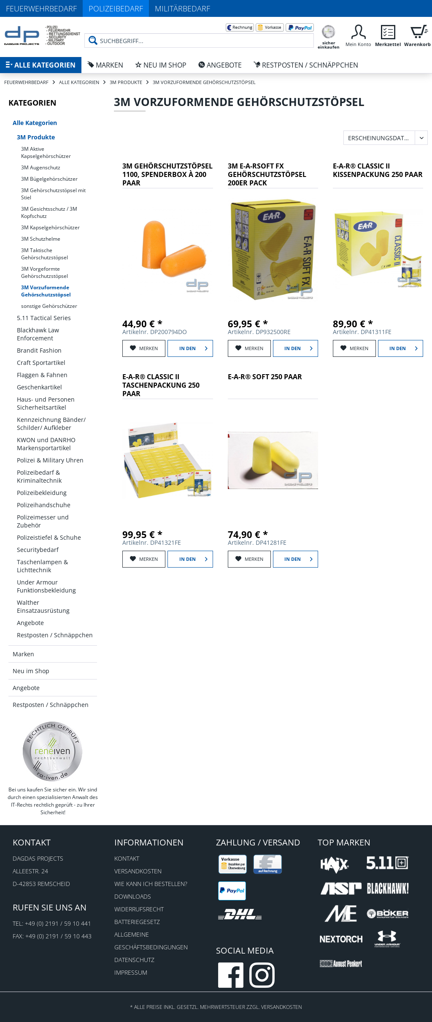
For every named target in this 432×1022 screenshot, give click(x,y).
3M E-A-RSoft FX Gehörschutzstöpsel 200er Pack (267, 175)
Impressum (130, 972)
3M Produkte (36, 137)
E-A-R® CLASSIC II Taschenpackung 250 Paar (161, 385)
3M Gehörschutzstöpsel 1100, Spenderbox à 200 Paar (167, 175)
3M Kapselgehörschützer (50, 227)
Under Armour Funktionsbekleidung (46, 586)
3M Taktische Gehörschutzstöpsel (44, 254)
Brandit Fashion (39, 350)
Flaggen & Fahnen (42, 375)
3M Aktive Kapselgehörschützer (46, 152)
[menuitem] (199, 33)
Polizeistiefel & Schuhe (49, 537)
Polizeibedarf (116, 8)
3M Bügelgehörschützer (49, 178)
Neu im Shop (31, 671)
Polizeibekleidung (42, 493)
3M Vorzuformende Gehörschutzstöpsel (46, 291)
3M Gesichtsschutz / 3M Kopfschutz (49, 212)
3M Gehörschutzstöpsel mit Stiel (53, 194)
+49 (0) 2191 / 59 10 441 (58, 923)
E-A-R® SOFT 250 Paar (265, 376)
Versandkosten (138, 871)
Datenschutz (134, 960)
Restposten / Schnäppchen (55, 635)
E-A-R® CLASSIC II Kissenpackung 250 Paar (378, 170)
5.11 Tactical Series (44, 318)
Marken (23, 654)
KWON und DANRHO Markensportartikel (46, 444)
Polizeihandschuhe (43, 505)
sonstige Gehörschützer (49, 306)
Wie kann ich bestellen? (150, 884)
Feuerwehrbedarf (41, 8)
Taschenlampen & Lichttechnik (42, 566)
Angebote (30, 623)
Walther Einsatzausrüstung (43, 606)
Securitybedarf (38, 550)
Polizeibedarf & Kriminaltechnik (39, 476)
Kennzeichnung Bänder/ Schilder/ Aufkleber (51, 424)
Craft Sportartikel (41, 363)
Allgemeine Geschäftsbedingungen (151, 940)
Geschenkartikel (39, 387)
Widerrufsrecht (139, 909)
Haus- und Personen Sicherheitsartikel (46, 403)
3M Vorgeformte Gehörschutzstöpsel (44, 272)
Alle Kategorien (35, 123)
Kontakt (126, 858)
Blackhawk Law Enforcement (38, 334)
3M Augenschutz (40, 167)
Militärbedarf (182, 8)
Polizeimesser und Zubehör (43, 521)
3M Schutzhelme (40, 238)
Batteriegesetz (137, 922)
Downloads (132, 896)
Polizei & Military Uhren (50, 460)
